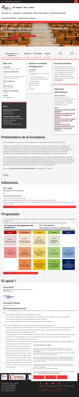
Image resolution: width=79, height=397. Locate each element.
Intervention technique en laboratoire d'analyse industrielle (64, 125)
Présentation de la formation (11, 54)
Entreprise (44, 23)
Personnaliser (51, 377)
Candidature (8, 207)
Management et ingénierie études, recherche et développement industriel (64, 115)
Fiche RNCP (6, 289)
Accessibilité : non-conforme (47, 390)
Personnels (64, 22)
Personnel (35, 23)
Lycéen (15, 23)
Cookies (59, 390)
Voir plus (5, 175)
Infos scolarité (22, 22)
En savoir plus (58, 80)
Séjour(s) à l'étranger (11, 273)
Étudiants (74, 22)
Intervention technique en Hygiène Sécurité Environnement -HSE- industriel (65, 120)
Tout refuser (62, 377)
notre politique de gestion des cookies (49, 372)
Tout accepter (39, 377)
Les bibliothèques (44, 388)
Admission (27, 54)
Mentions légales (62, 388)
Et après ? (47, 54)
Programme (37, 54)
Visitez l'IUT (52, 22)
